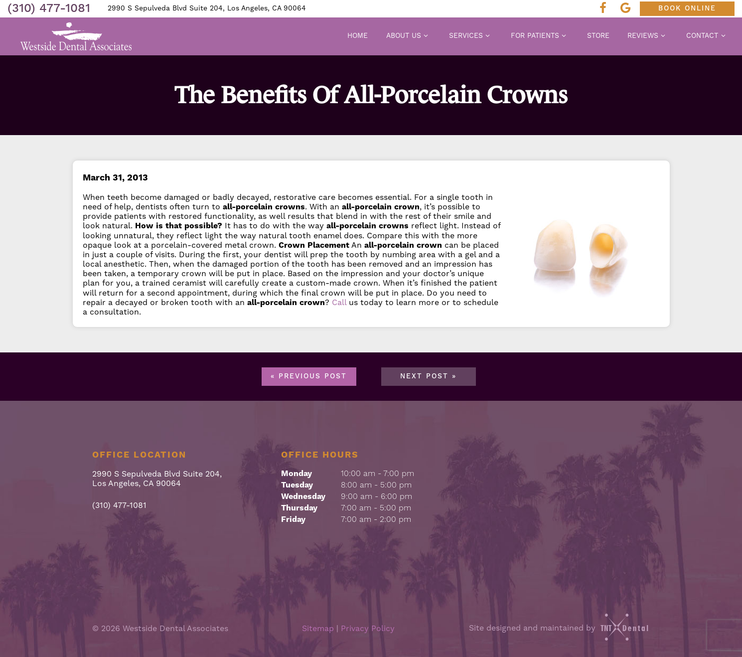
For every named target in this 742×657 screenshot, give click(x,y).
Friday (293, 519)
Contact (707, 35)
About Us (408, 35)
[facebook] (605, 8)
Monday (296, 474)
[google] (628, 8)
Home (357, 35)
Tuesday (297, 485)
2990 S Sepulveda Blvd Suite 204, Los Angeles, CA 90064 (207, 8)
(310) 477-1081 (48, 8)
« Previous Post (309, 376)
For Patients (540, 35)
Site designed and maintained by (559, 628)
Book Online (687, 8)
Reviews (647, 35)
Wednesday (303, 496)
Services (471, 35)
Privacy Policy (368, 629)
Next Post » (428, 376)
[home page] (76, 36)
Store (598, 35)
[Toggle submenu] (426, 35)
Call (339, 303)
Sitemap (318, 629)
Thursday (299, 508)
